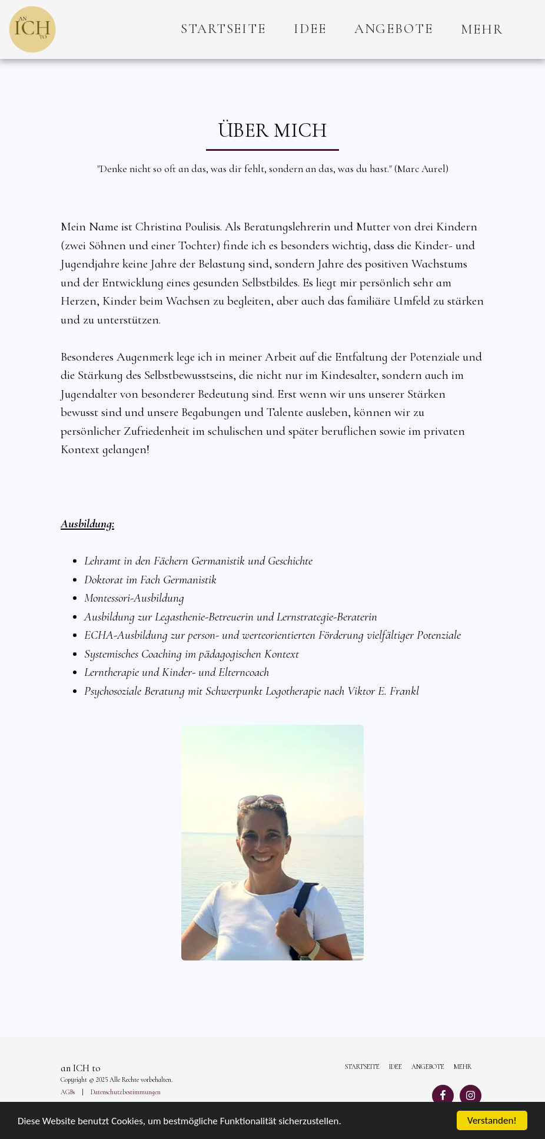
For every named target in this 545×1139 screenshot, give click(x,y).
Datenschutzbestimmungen (126, 1092)
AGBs (68, 1092)
